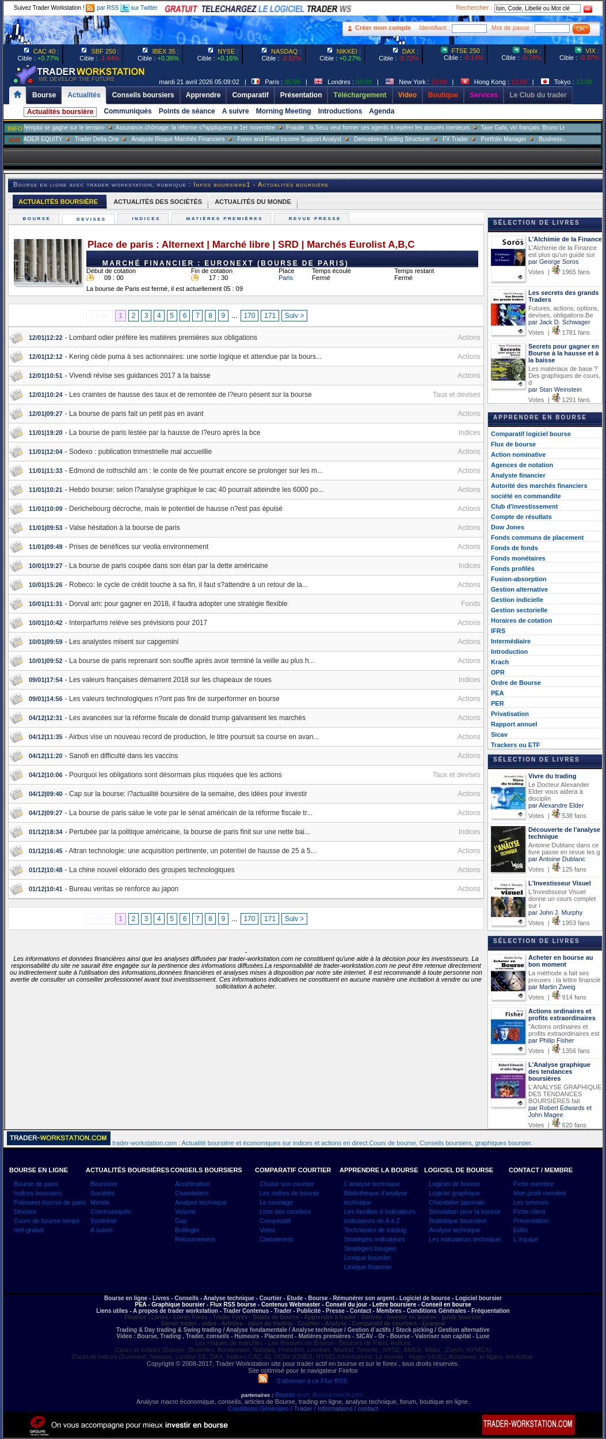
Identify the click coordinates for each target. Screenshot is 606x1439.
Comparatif (275, 1220)
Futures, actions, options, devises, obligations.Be (563, 312)
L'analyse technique (372, 1183)
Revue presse (316, 218)
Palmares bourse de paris (50, 1202)
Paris (286, 277)
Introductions (340, 111)
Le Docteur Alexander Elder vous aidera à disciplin (558, 791)
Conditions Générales (258, 1408)
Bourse (38, 218)
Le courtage (276, 1202)
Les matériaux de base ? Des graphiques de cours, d (564, 375)
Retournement (195, 1239)
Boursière (103, 1183)
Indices (147, 218)
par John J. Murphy (555, 912)
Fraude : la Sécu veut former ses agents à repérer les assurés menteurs (410, 127)
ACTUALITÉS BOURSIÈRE (58, 201)
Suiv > (294, 316)
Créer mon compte (383, 27)
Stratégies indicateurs (374, 1239)
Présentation (531, 1220)
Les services (530, 1202)
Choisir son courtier (287, 1183)
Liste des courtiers (285, 1211)
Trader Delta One (128, 139)
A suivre (235, 111)
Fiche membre (533, 1183)
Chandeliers (192, 1193)
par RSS (102, 8)
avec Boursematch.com (330, 1394)
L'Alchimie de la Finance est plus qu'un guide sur (562, 251)
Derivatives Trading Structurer (424, 139)
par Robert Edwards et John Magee (560, 1111)
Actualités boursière (60, 112)
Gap (181, 1220)
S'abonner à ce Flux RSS (302, 1380)
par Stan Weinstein (555, 389)
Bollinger (187, 1229)
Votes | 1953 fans (559, 922)
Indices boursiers (38, 1193)
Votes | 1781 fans (559, 332)
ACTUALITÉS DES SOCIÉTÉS (157, 201)
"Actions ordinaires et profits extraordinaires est (564, 1030)
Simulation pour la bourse (465, 1211)
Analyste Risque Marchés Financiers (210, 139)
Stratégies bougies (370, 1248)
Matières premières (226, 218)
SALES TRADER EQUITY (61, 139)
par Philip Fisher (551, 1040)
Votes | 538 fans (557, 815)
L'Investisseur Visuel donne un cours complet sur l (562, 898)
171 (270, 316)
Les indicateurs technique (465, 1239)
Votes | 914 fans (557, 997)
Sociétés (102, 1193)
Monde (100, 1202)
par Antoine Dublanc (556, 858)
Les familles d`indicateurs (380, 1211)
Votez (268, 1229)
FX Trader (487, 139)
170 (249, 316)
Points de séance (187, 111)
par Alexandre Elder (556, 805)
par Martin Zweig (551, 986)
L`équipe (525, 1239)
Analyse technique (201, 1202)
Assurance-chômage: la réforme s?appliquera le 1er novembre (227, 127)
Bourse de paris (36, 1183)
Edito (520, 1229)
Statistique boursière (457, 1220)
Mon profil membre (539, 1193)
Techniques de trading (375, 1229)
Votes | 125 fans (557, 869)
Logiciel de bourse (454, 1183)
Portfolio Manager (535, 139)
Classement (276, 1239)
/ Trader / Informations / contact (333, 1408)
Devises (93, 219)
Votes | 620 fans (557, 1125)
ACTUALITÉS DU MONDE (253, 201)
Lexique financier (368, 1266)
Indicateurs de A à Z (372, 1220)
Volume (185, 1211)
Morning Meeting (283, 111)
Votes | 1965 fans (559, 271)
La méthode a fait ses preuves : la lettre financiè (564, 976)
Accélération (192, 1183)
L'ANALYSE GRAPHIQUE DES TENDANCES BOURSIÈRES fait (564, 1094)
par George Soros (553, 261)
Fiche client (529, 1211)
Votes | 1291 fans (559, 399)
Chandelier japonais (457, 1202)
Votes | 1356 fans (559, 1050)
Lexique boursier (367, 1257)
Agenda (381, 111)
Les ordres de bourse (289, 1193)
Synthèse (103, 1220)
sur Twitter (139, 8)
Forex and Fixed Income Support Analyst (321, 139)
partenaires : (257, 1395)
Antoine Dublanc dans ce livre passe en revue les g (564, 848)
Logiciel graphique (454, 1193)
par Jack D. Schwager (559, 322)
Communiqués (127, 111)
